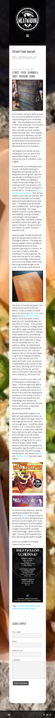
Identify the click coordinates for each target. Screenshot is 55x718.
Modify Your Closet (31, 316)
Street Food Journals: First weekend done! (25, 74)
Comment (16, 660)
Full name (16, 632)
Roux (40, 453)
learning (24, 606)
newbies (32, 606)
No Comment (28, 69)
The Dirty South (22, 456)
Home (14, 57)
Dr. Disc (25, 516)
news (38, 606)
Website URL (17, 651)
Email (14, 641)
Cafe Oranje (34, 313)
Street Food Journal (25, 57)
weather (32, 609)
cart (18, 606)
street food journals (20, 609)
